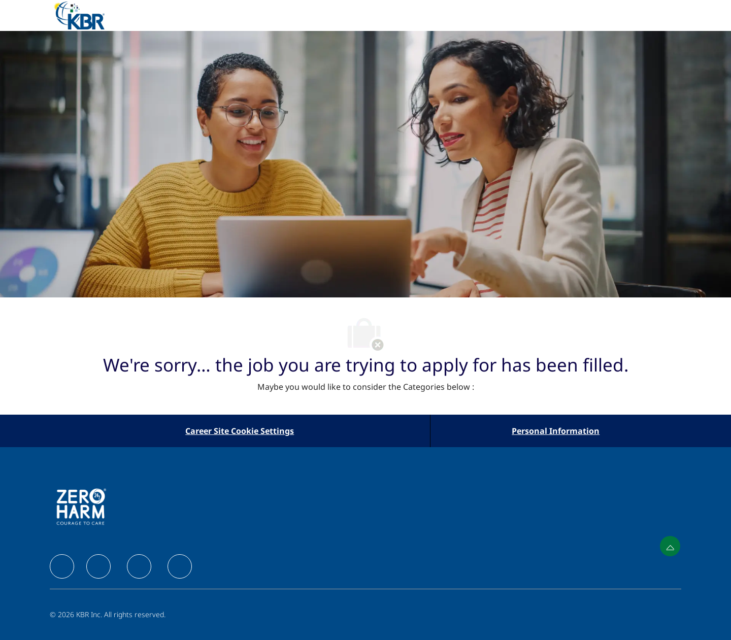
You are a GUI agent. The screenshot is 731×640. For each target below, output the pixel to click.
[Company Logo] (91, 15)
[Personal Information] (556, 431)
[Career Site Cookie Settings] (239, 431)
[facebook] (62, 566)
